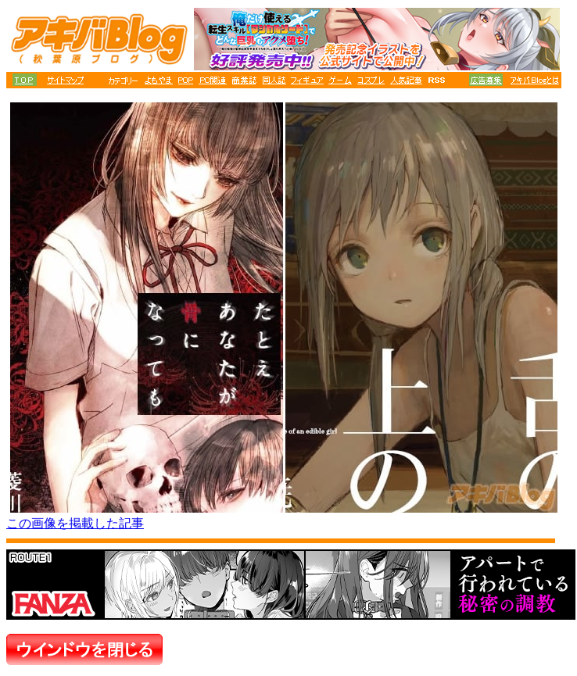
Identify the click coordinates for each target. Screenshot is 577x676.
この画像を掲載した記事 (75, 523)
